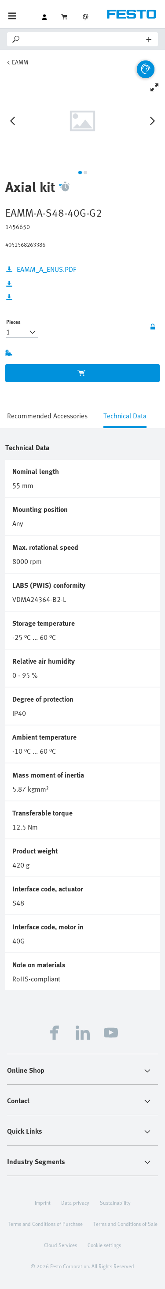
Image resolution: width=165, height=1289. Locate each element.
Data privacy (75, 1202)
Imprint (43, 1202)
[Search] (84, 39)
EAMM (20, 62)
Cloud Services (60, 1245)
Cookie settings (104, 1245)
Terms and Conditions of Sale (125, 1224)
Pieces (13, 322)
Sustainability (115, 1202)
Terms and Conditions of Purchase (45, 1224)
